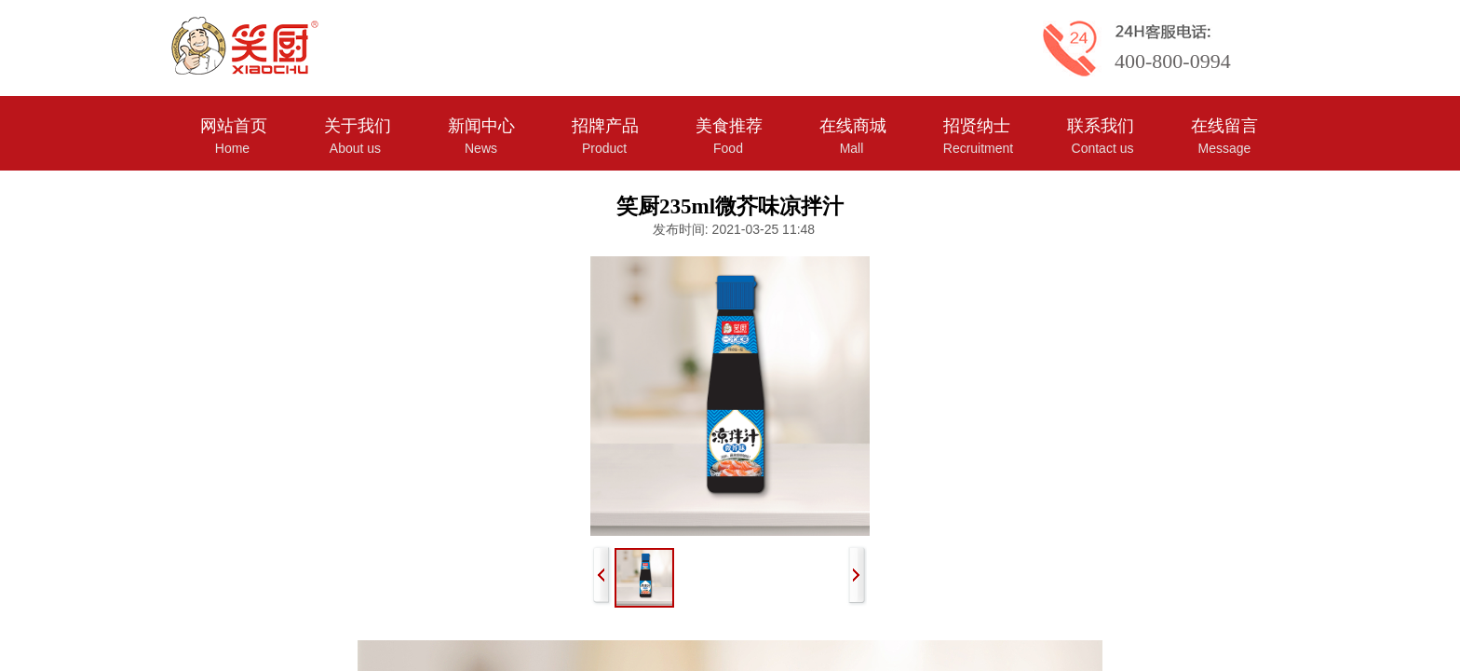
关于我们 (357, 125)
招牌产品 (605, 125)
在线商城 (852, 125)
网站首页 (233, 125)
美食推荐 (729, 125)
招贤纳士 (976, 125)
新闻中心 (481, 125)
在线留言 (1224, 125)
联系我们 (1100, 125)
